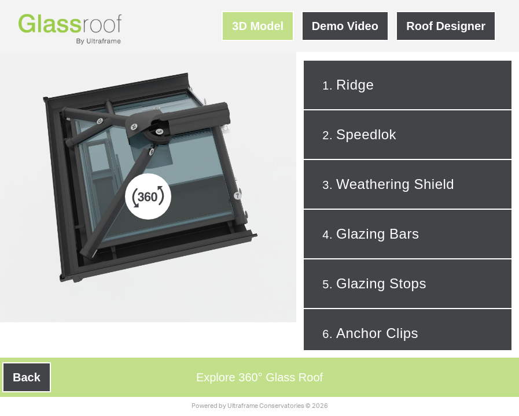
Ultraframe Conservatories (265, 406)
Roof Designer (445, 26)
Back (27, 377)
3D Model (258, 26)
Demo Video (345, 26)
